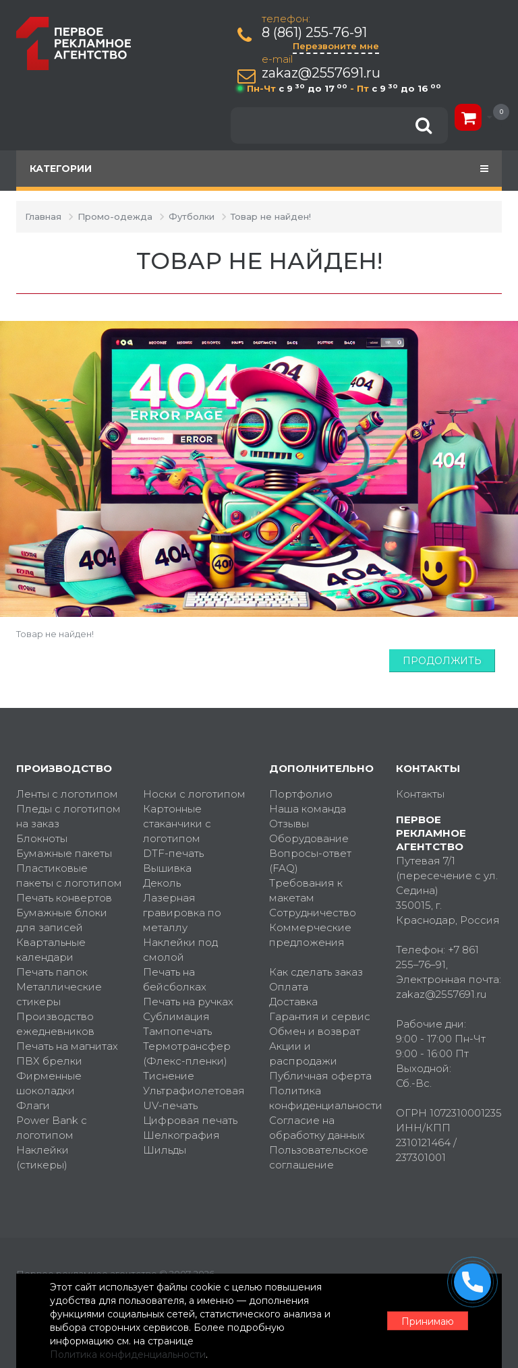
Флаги (33, 1105)
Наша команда (307, 808)
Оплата (288, 986)
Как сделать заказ (316, 971)
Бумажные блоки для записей (61, 920)
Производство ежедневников (55, 1024)
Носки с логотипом (194, 793)
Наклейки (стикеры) (42, 1157)
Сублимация (176, 1016)
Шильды (164, 1149)
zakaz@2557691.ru (321, 73)
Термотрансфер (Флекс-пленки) (187, 1053)
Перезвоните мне (336, 45)
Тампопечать (177, 1031)
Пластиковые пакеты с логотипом (69, 875)
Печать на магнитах (67, 1046)
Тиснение (168, 1075)
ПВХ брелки (49, 1060)
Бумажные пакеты (64, 853)
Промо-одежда (115, 216)
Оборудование (309, 838)
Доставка (293, 1001)
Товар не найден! (271, 216)
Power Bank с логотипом (51, 1127)
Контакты (420, 793)
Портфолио (301, 793)
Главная (43, 216)
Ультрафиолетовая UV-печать (194, 1098)
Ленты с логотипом (67, 793)
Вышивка (167, 868)
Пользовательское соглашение (318, 1157)
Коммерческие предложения (310, 935)
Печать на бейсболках (174, 979)
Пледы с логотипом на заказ (68, 816)
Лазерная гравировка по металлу (182, 912)
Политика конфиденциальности (322, 1098)
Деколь (162, 882)
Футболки (191, 216)
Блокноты (41, 838)
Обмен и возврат (314, 1031)
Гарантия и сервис (319, 1016)
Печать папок (52, 971)
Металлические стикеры (59, 994)
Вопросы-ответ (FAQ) (310, 860)
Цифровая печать (190, 1120)
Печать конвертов (64, 897)
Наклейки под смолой (180, 949)
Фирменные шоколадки (49, 1083)
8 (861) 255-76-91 (314, 33)
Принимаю (427, 1321)
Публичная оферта (320, 1075)
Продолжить (442, 661)
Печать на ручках (188, 1001)
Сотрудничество (312, 912)
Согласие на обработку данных (317, 1127)
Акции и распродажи (303, 1053)
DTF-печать (173, 853)
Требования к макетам (306, 890)
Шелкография (181, 1135)
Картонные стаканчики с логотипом (177, 823)
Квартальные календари (51, 949)
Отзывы (289, 823)
